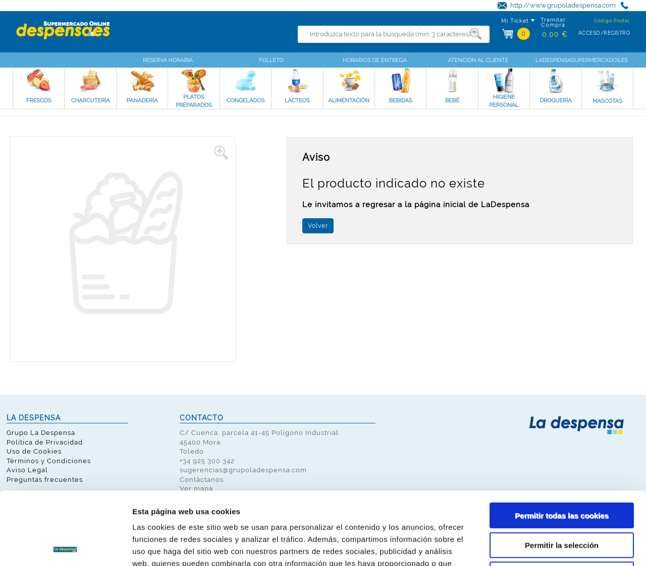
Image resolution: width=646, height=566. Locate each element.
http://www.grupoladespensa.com (563, 5)
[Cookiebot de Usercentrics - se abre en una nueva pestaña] (65, 546)
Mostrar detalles (542, 546)
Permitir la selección (562, 472)
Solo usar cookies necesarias (562, 501)
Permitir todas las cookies (562, 442)
